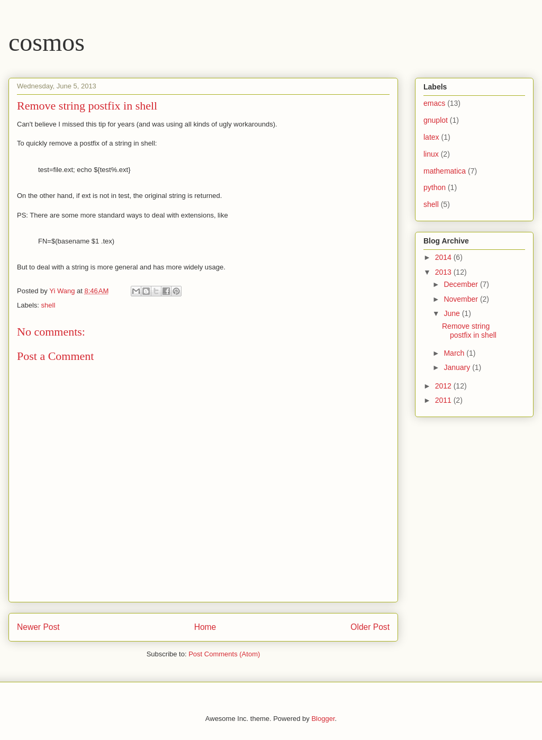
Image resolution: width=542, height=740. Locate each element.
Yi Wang (63, 291)
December (462, 284)
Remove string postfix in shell (469, 330)
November (462, 299)
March (455, 353)
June (453, 313)
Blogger (323, 719)
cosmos (46, 42)
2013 (444, 272)
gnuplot (435, 120)
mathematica (444, 171)
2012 (444, 386)
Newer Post (38, 626)
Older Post (370, 626)
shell (48, 305)
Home (205, 626)
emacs (434, 103)
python (434, 187)
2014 (444, 257)
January (458, 367)
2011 (444, 400)
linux (431, 154)
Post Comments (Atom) (224, 654)
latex (431, 137)
